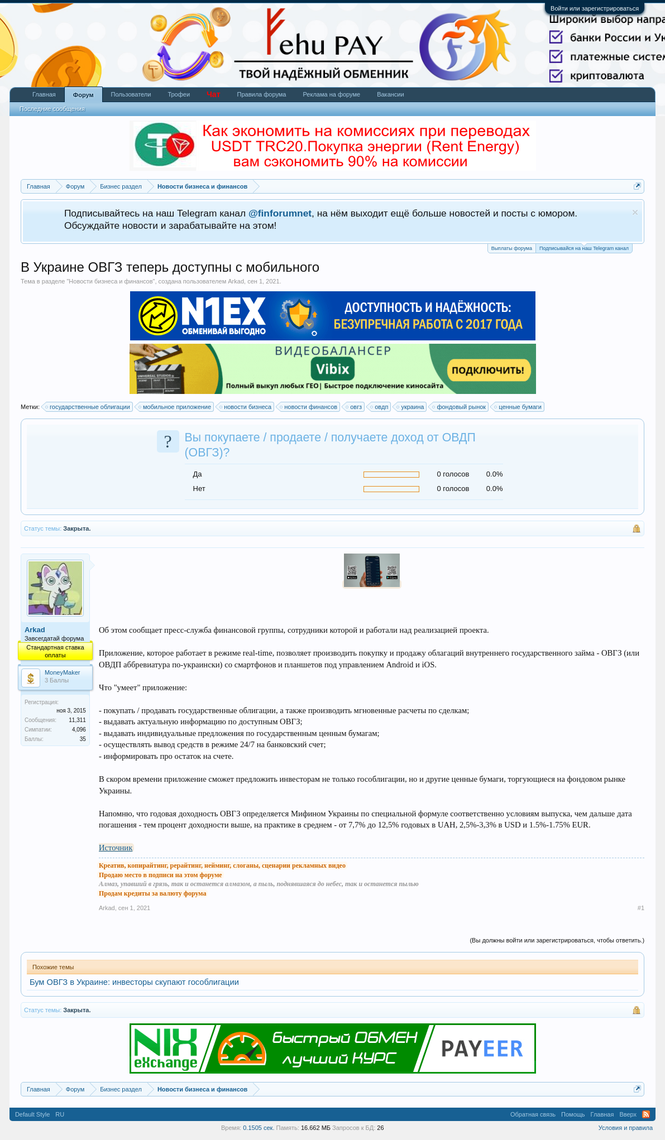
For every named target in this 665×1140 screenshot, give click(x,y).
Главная (44, 94)
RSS (646, 1114)
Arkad (236, 281)
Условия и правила (626, 1127)
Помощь (573, 1114)
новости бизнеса (246, 407)
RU (59, 1114)
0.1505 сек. (258, 1127)
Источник (115, 847)
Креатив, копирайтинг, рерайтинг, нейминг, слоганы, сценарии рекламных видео (222, 865)
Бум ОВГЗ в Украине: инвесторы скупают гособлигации (134, 982)
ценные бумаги (518, 407)
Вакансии (390, 94)
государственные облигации (88, 407)
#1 (641, 908)
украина (411, 407)
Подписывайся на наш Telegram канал (584, 247)
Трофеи (179, 94)
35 (83, 739)
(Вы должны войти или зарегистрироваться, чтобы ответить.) (557, 940)
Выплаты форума (511, 248)
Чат (213, 94)
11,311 (77, 720)
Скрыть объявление (635, 212)
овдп (379, 407)
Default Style (32, 1114)
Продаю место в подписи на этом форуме (160, 875)
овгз (354, 407)
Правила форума (261, 94)
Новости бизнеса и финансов (110, 281)
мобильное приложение (175, 407)
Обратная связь (533, 1114)
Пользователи (131, 94)
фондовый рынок (459, 407)
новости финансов (309, 407)
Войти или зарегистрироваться (595, 8)
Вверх (628, 1114)
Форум (83, 95)
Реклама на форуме (331, 94)
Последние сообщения (52, 108)
